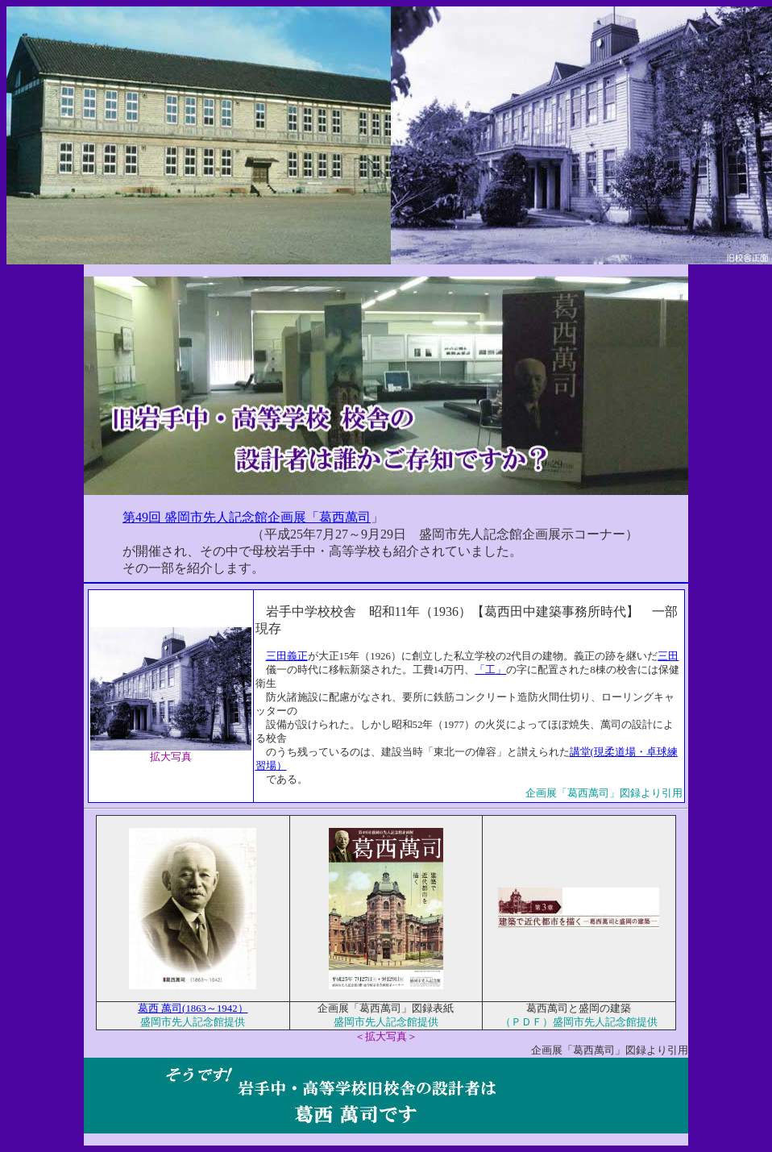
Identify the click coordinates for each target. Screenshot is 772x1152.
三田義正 (287, 656)
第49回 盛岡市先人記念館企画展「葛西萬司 (246, 517)
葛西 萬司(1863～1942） (193, 1008)
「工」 (490, 670)
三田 (668, 656)
